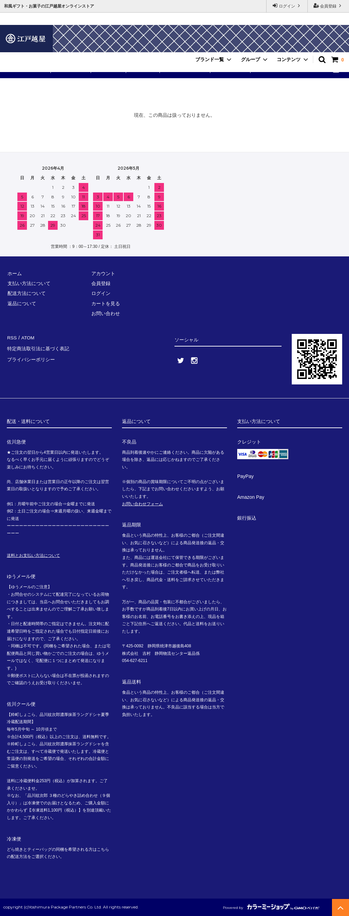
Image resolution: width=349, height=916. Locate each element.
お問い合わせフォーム (142, 504)
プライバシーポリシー (31, 357)
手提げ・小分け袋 (185, 69)
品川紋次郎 (143, 69)
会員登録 (328, 6)
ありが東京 (109, 69)
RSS (12, 337)
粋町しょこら (71, 69)
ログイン (287, 6)
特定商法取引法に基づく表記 (38, 347)
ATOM (27, 337)
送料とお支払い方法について (33, 555)
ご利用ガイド (231, 69)
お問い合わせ (271, 69)
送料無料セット (29, 69)
